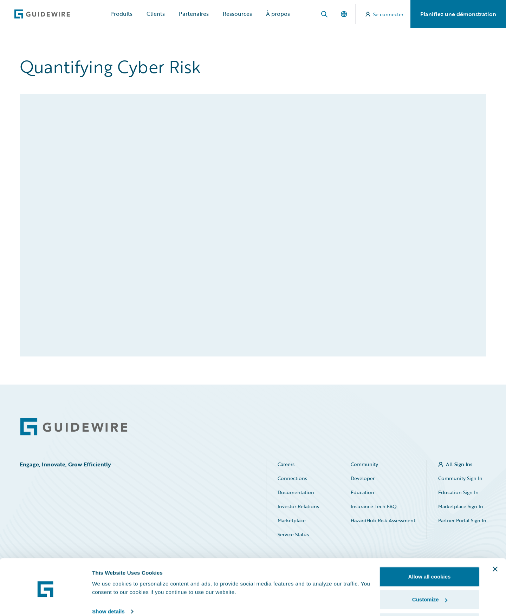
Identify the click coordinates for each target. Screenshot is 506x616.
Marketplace (292, 520)
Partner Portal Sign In (462, 520)
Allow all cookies (429, 551)
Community (364, 464)
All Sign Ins (459, 464)
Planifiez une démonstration (458, 14)
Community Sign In (460, 478)
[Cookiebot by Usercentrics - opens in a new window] (45, 602)
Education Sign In (458, 492)
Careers (286, 464)
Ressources (237, 13)
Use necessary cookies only (429, 597)
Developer (363, 478)
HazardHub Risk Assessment (383, 520)
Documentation (296, 492)
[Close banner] (495, 543)
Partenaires (194, 13)
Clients (156, 13)
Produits (121, 13)
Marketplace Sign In (460, 506)
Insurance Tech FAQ (374, 506)
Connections (292, 478)
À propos (278, 13)
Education (362, 492)
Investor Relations (298, 506)
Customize (429, 574)
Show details (108, 586)
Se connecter (384, 14)
